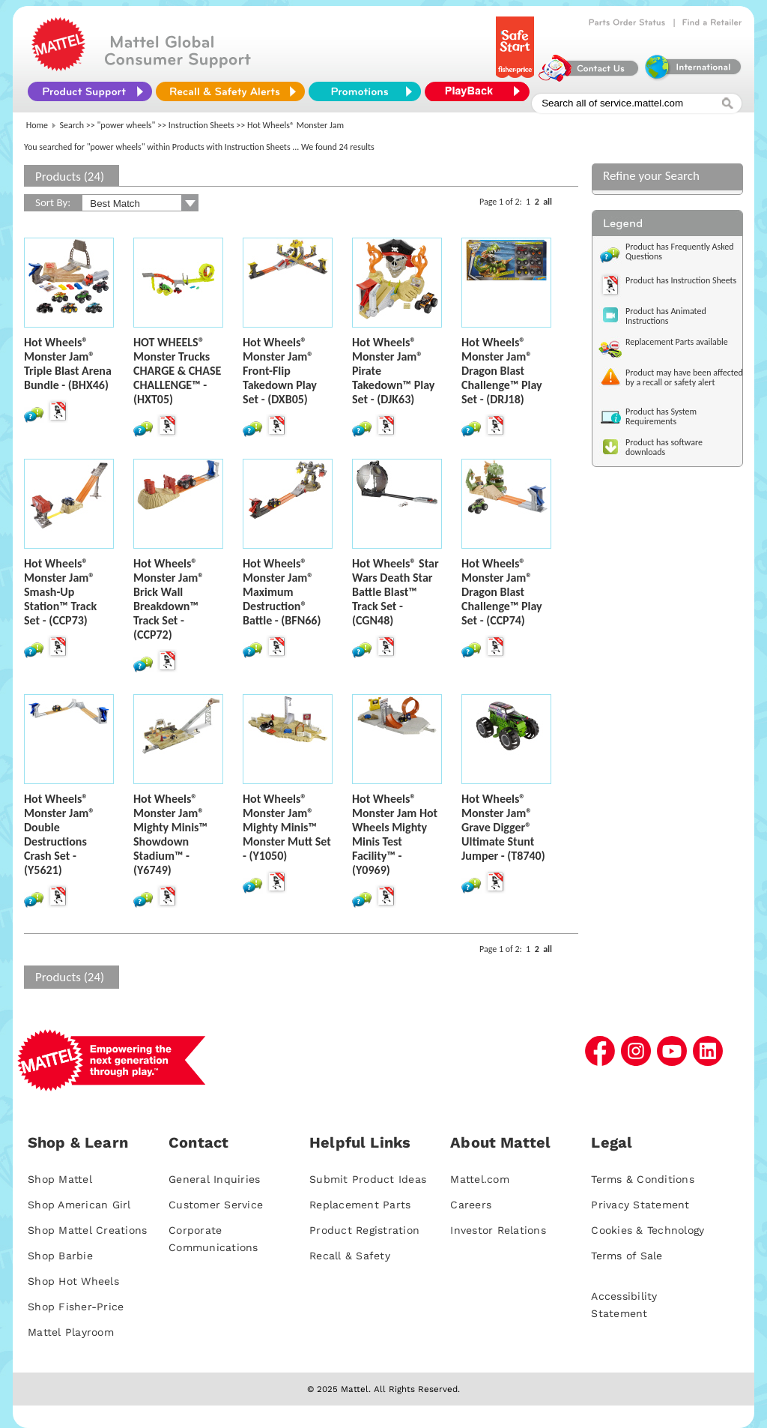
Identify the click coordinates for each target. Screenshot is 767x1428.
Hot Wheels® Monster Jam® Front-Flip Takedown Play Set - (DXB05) (280, 370)
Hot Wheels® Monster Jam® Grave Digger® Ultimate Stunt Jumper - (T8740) (503, 827)
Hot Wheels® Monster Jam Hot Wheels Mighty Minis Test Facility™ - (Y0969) (394, 834)
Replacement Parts (359, 1205)
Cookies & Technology (647, 1230)
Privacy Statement (640, 1205)
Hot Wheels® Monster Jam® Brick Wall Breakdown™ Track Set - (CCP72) (168, 599)
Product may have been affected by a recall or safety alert (684, 377)
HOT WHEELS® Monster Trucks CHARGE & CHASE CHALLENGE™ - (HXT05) (177, 370)
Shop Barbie (60, 1256)
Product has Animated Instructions (665, 316)
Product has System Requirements (661, 416)
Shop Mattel (60, 1179)
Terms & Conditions (642, 1179)
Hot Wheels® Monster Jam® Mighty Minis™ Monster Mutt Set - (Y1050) (287, 827)
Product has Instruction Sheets (680, 280)
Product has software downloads (664, 447)
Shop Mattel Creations (87, 1230)
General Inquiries (214, 1179)
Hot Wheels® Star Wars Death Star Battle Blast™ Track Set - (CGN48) (395, 591)
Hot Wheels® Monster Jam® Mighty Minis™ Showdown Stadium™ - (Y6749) (170, 834)
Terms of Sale (626, 1256)
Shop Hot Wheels (73, 1281)
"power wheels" (126, 125)
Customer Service (216, 1205)
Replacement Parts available (676, 342)
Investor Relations (498, 1230)
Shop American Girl (79, 1205)
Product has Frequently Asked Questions (679, 251)
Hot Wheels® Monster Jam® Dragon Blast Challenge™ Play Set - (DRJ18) (501, 370)
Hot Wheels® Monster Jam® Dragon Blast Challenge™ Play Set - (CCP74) (501, 591)
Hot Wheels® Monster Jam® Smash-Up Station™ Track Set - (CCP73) (60, 591)
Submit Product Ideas (367, 1179)
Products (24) (69, 176)
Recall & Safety (349, 1256)
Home (37, 125)
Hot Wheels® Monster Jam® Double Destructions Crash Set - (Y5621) (59, 834)
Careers (470, 1205)
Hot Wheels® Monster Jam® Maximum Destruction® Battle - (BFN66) (282, 591)
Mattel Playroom (71, 1332)
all (547, 201)
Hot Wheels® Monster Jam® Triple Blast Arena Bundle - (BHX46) (68, 363)
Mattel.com (479, 1179)
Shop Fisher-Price (76, 1307)
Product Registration (364, 1230)
